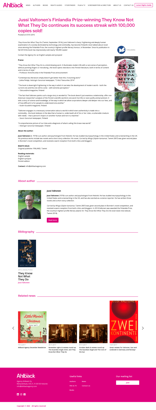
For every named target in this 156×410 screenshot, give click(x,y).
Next (142, 328)
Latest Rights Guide (143, 5)
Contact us (86, 386)
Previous (14, 328)
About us (117, 5)
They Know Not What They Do (25, 276)
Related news (26, 295)
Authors (36, 5)
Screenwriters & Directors (99, 5)
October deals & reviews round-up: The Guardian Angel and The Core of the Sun (92, 349)
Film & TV (81, 5)
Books (45, 5)
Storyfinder (70, 5)
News (28, 5)
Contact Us (129, 5)
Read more (52, 220)
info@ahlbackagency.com (27, 386)
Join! (127, 383)
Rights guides (56, 5)
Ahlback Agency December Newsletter (32, 347)
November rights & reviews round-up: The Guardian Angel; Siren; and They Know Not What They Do (62, 349)
